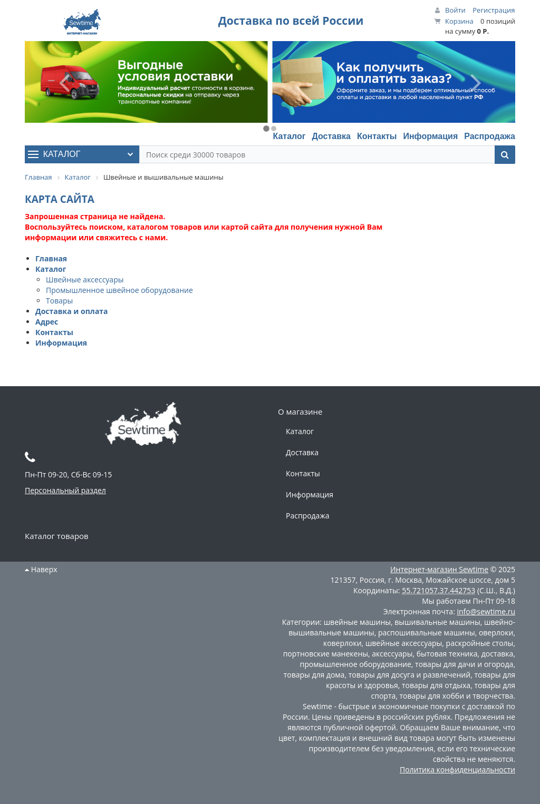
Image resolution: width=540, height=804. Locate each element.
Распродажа (489, 136)
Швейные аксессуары (84, 279)
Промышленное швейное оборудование (119, 290)
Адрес (46, 322)
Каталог (289, 136)
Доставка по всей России (291, 20)
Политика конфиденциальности (457, 769)
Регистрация (493, 10)
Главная (51, 258)
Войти (455, 10)
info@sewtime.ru (486, 611)
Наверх (41, 569)
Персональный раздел (65, 490)
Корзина (459, 21)
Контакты (377, 136)
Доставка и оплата (71, 311)
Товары (59, 301)
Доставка (331, 136)
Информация (430, 136)
